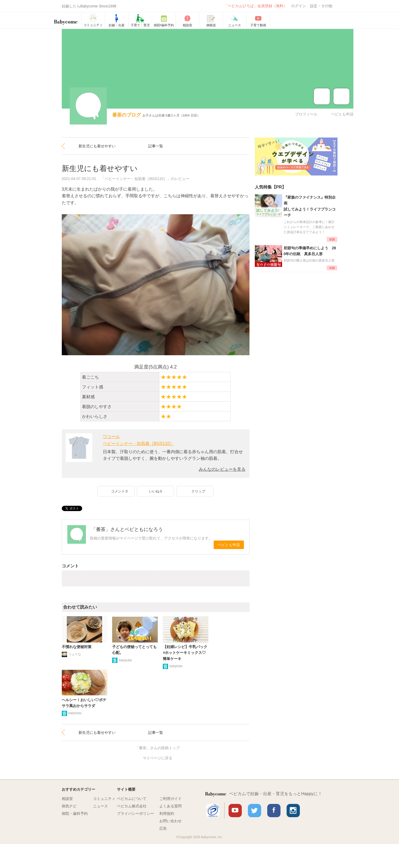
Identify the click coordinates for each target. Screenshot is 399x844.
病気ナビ (69, 806)
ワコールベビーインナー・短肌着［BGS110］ (138, 440)
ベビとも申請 (342, 114)
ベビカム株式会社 (132, 806)
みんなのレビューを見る (222, 469)
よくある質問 (170, 806)
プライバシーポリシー (135, 813)
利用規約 (166, 813)
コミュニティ (104, 798)
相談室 (67, 798)
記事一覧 (155, 146)
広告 (163, 828)
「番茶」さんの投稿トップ (157, 748)
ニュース (100, 806)
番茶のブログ (126, 115)
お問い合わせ (170, 821)
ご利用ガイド (170, 798)
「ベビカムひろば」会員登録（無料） (255, 6)
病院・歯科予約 (75, 813)
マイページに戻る (157, 758)
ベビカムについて (132, 798)
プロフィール (306, 114)
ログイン (298, 6)
